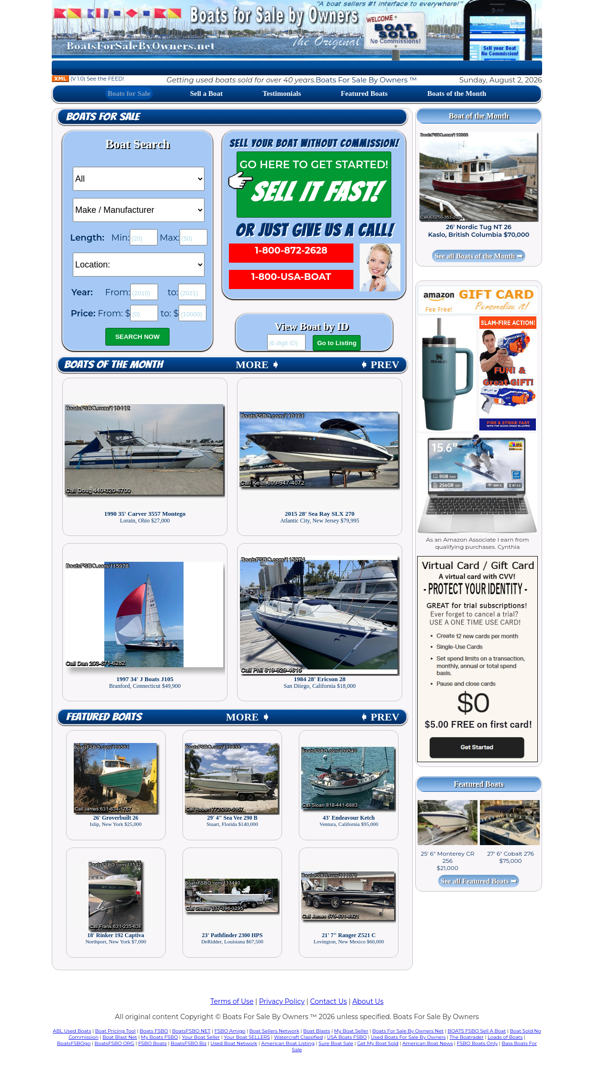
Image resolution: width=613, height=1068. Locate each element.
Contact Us (328, 1001)
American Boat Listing (288, 1043)
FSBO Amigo (230, 1031)
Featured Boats (364, 93)
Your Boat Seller (201, 1037)
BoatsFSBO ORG (114, 1043)
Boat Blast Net (119, 1037)
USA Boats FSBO (347, 1037)
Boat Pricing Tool (115, 1031)
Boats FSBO (154, 1031)
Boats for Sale (129, 93)
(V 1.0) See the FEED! (88, 78)
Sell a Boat (206, 93)
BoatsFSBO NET (191, 1031)
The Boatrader (467, 1037)
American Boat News (427, 1043)
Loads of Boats (505, 1037)
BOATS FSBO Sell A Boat (477, 1031)
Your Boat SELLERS (247, 1037)
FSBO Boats (152, 1043)
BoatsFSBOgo (74, 1043)
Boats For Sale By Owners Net (407, 1031)
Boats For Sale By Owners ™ (366, 79)
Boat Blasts (316, 1031)
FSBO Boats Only (477, 1043)
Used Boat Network (234, 1043)
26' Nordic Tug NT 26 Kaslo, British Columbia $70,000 (479, 230)
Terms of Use (231, 1001)
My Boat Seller (351, 1031)
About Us (368, 1001)
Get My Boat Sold (377, 1043)
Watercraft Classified (298, 1037)
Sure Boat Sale (335, 1043)
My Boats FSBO (159, 1037)
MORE (258, 365)
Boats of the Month (456, 93)
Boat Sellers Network (274, 1031)
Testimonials (281, 93)
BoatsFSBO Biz (188, 1043)
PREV (379, 365)
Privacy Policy (282, 1001)
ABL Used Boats (72, 1031)
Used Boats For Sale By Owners (408, 1037)
